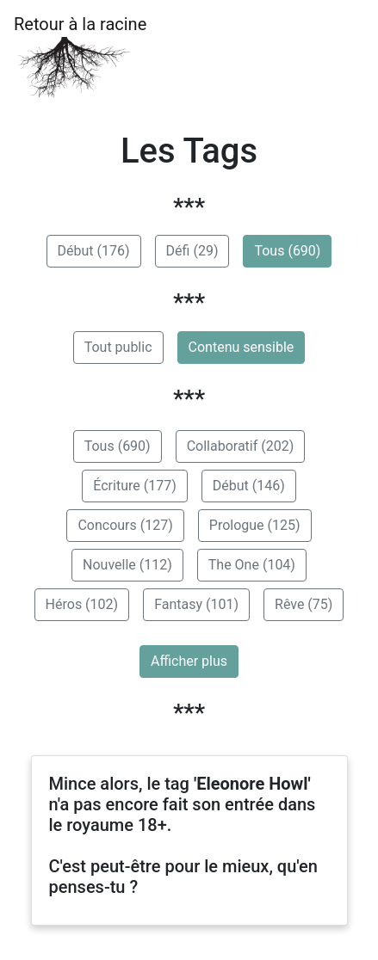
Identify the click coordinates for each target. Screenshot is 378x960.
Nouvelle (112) (127, 565)
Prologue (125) (255, 525)
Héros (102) (82, 604)
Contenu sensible (241, 347)
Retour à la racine (80, 56)
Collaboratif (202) (240, 446)
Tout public (118, 347)
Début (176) (94, 251)
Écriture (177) (134, 485)
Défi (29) (192, 251)
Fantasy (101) (196, 604)
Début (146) (249, 485)
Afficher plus (189, 661)
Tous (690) (287, 251)
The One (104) (251, 565)
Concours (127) (124, 525)
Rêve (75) (303, 604)
